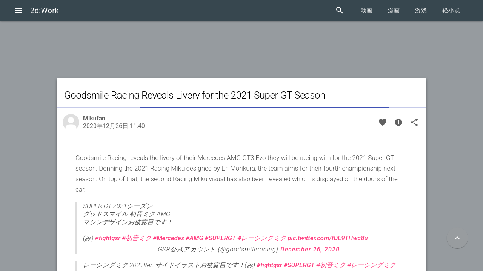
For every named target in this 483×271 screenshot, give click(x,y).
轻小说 (451, 10)
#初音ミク (136, 238)
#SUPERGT (220, 238)
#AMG (194, 238)
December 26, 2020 (310, 249)
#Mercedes (168, 238)
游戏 (421, 10)
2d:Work (44, 10)
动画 (367, 10)
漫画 (394, 10)
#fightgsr (107, 238)
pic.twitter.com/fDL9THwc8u (328, 238)
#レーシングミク (261, 238)
